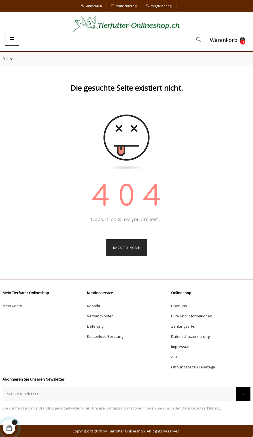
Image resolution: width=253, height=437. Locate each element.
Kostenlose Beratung (105, 336)
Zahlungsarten (184, 326)
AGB (174, 356)
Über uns (179, 305)
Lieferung (95, 326)
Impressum (180, 346)
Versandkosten (100, 316)
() (124, 6)
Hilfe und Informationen (191, 316)
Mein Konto (12, 305)
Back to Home (126, 247)
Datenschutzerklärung (190, 336)
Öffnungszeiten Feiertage (193, 367)
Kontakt (93, 305)
